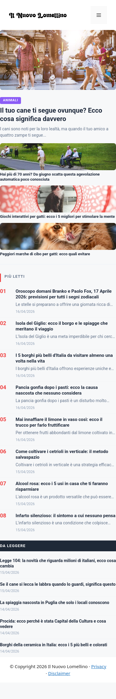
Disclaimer (59, 673)
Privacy (98, 666)
